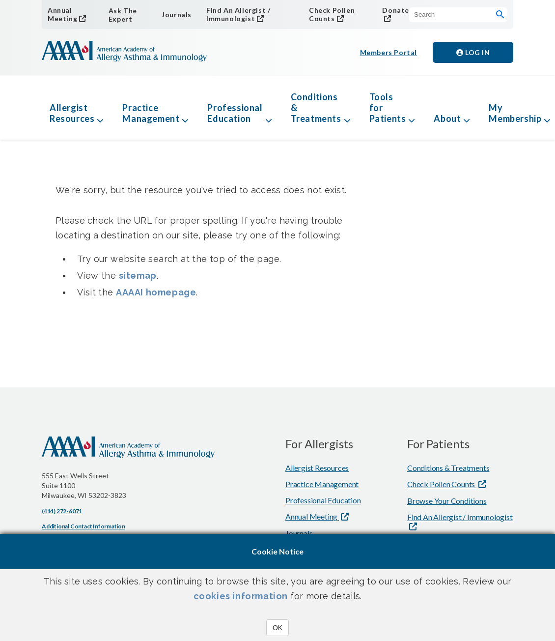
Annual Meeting (62, 14)
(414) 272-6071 (62, 511)
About (447, 118)
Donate (395, 10)
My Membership (515, 113)
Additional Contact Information (83, 526)
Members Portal (388, 52)
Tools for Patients (387, 107)
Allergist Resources (72, 113)
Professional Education (234, 113)
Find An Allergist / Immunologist (238, 14)
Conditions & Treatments (316, 107)
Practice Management (150, 113)
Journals (177, 14)
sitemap (138, 275)
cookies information (241, 596)
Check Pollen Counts (332, 14)
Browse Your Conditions (447, 500)
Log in (473, 52)
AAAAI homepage (156, 292)
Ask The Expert (123, 14)
